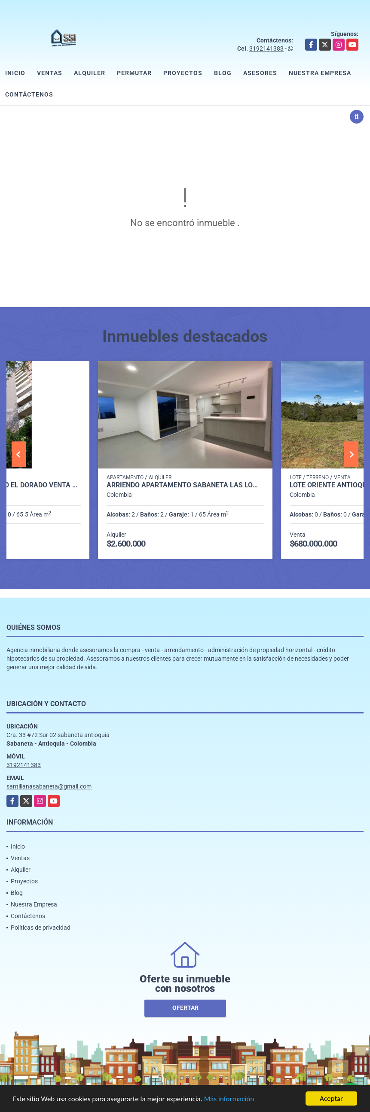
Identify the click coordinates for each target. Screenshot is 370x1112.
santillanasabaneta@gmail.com (49, 786)
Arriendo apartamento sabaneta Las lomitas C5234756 (185, 485)
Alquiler (89, 73)
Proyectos (182, 73)
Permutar (134, 73)
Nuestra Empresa (320, 73)
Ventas (49, 73)
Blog (223, 73)
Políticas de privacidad (40, 927)
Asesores (260, 73)
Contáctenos (29, 94)
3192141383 (266, 48)
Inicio (15, 73)
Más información (229, 1099)
